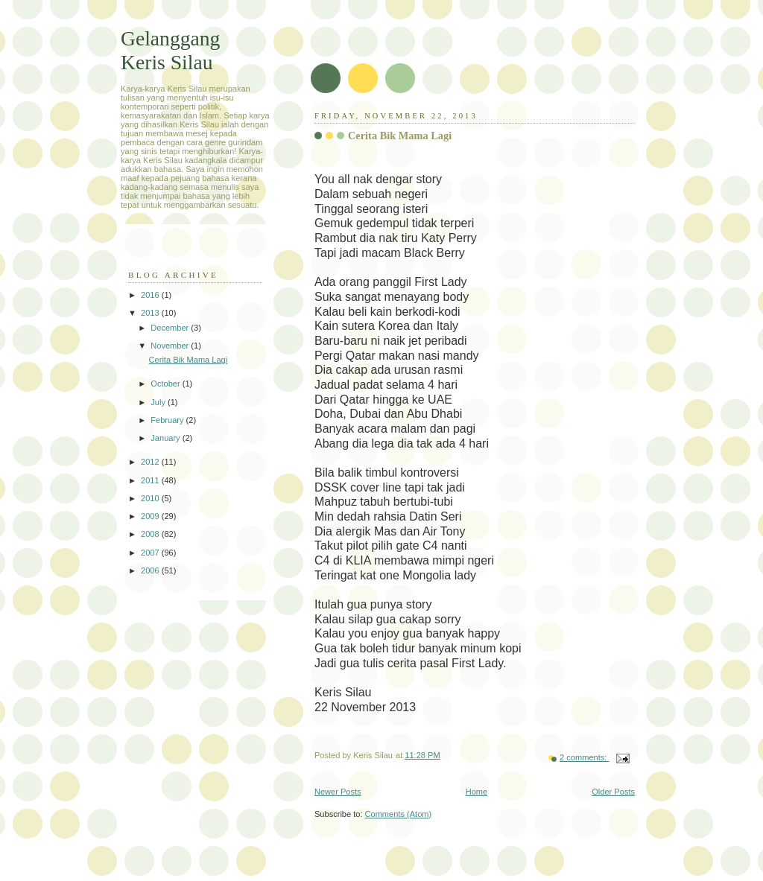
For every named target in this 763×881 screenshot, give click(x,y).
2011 (151, 480)
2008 (151, 533)
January (166, 437)
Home (476, 791)
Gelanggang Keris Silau (170, 50)
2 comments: (584, 757)
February (168, 420)
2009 (151, 516)
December (171, 327)
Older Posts (613, 791)
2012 (151, 461)
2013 (151, 312)
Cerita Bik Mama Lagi (400, 135)
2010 (151, 498)
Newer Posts (337, 791)
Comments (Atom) (398, 814)
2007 (151, 552)
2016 (151, 294)
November (171, 345)
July (159, 402)
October (166, 383)
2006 (151, 570)
